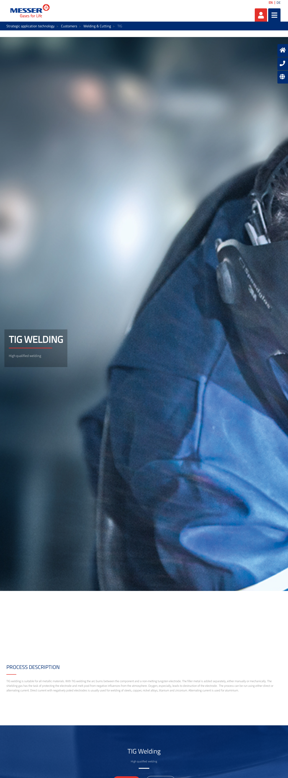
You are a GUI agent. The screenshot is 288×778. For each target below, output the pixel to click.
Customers (69, 26)
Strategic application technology (30, 26)
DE (279, 2)
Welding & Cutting (97, 26)
